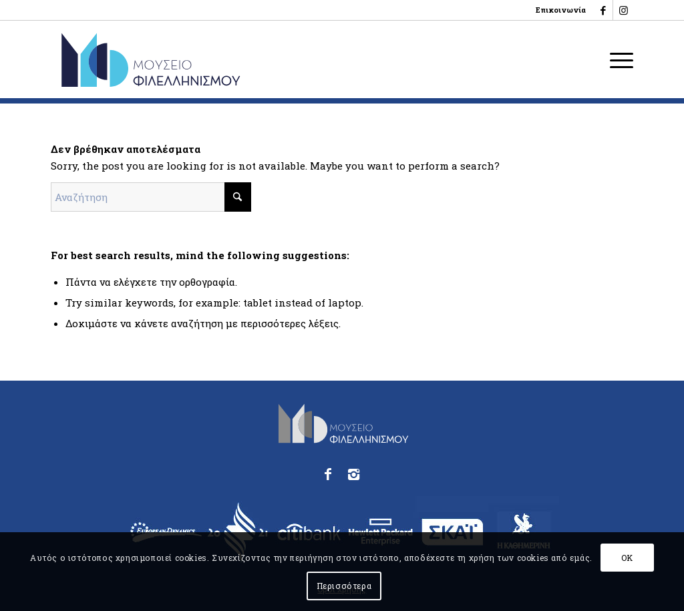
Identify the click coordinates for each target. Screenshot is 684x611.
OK (627, 557)
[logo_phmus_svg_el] (199, 59)
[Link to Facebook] (603, 10)
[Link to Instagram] (623, 10)
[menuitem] (557, 10)
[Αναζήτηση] (151, 197)
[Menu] (617, 59)
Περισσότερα (344, 585)
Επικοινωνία (561, 10)
